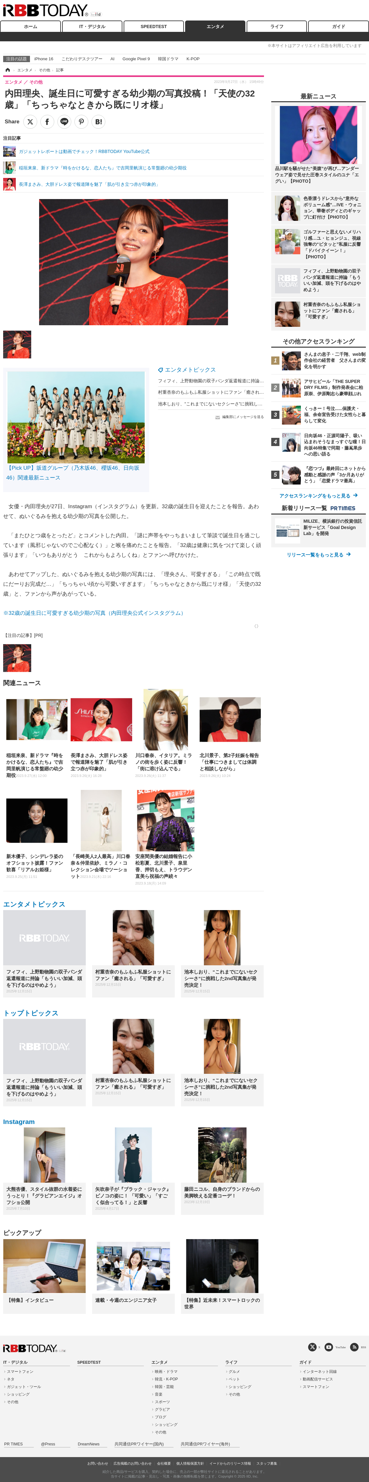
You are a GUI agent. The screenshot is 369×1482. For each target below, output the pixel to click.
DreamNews (89, 1444)
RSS (363, 1347)
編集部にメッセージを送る (243, 417)
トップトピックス (31, 1013)
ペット (234, 1379)
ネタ (11, 1379)
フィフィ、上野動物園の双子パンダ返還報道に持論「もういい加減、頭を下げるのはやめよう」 (253, 380)
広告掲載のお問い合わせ (133, 1463)
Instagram (19, 1121)
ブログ (160, 1417)
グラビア (162, 1409)
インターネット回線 (320, 1371)
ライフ (277, 26)
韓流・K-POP (166, 1379)
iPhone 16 (43, 58)
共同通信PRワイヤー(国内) (139, 1444)
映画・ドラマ (166, 1371)
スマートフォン (20, 1371)
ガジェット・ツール (24, 1387)
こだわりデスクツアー (82, 58)
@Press (48, 1444)
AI (112, 58)
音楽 (158, 1394)
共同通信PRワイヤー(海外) (205, 1444)
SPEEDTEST (154, 26)
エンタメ (215, 26)
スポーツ (162, 1402)
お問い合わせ (97, 1463)
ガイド (338, 26)
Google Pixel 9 (136, 58)
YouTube (341, 1347)
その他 (12, 1402)
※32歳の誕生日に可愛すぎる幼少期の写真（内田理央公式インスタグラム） (94, 613)
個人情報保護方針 (190, 1463)
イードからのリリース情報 (230, 1463)
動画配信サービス (318, 1379)
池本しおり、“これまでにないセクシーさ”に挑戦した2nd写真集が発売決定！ (234, 403)
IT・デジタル (92, 26)
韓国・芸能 (164, 1387)
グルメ (234, 1371)
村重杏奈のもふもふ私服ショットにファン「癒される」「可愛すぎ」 (226, 392)
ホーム (30, 26)
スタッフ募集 (266, 1463)
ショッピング (18, 1394)
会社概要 (164, 1463)
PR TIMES (13, 1444)
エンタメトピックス (190, 370)
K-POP (192, 58)
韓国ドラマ (168, 58)
